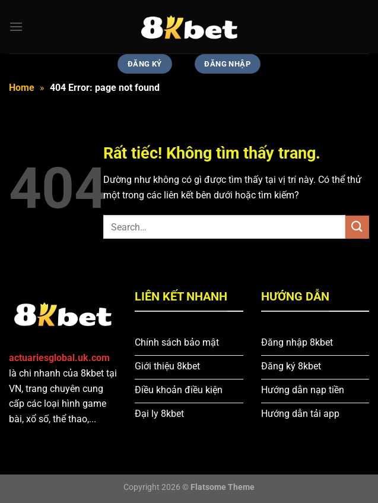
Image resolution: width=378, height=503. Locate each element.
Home (21, 87)
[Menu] (16, 26)
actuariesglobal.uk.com (59, 357)
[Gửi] (357, 227)
